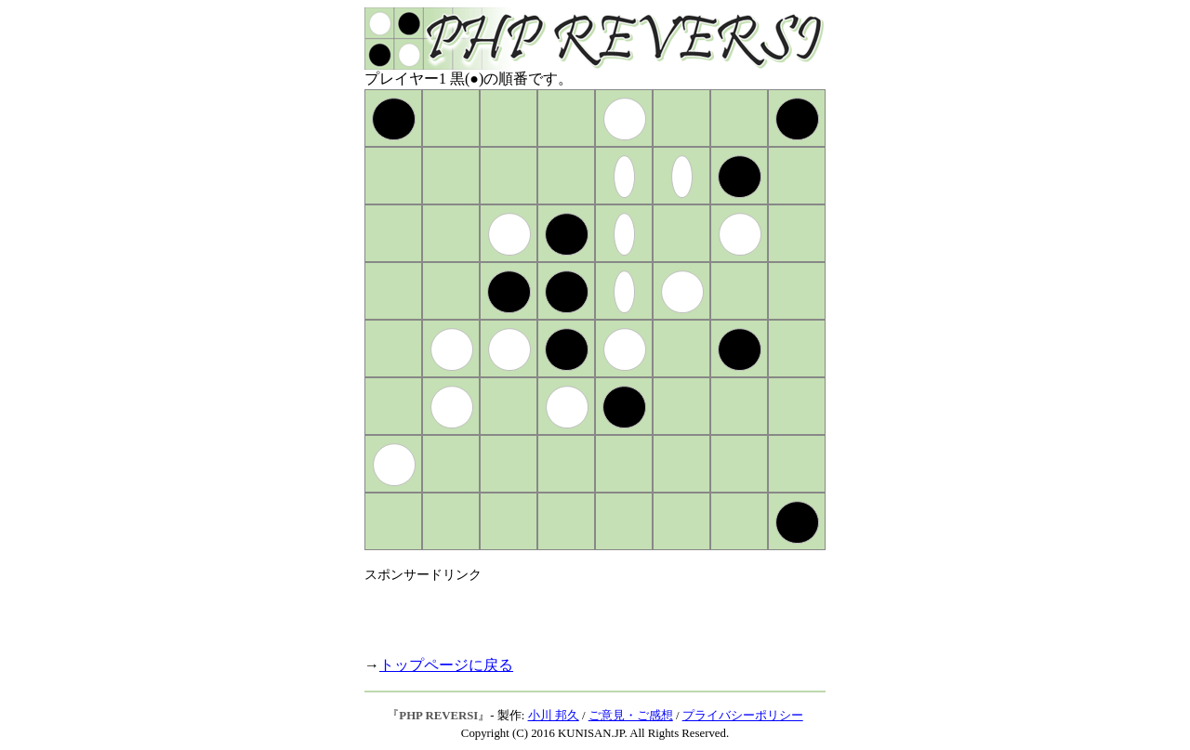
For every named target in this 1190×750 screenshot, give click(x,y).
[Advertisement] (582, 611)
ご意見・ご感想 (630, 715)
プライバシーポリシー (742, 715)
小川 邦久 (553, 715)
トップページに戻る (446, 665)
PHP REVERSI (438, 715)
